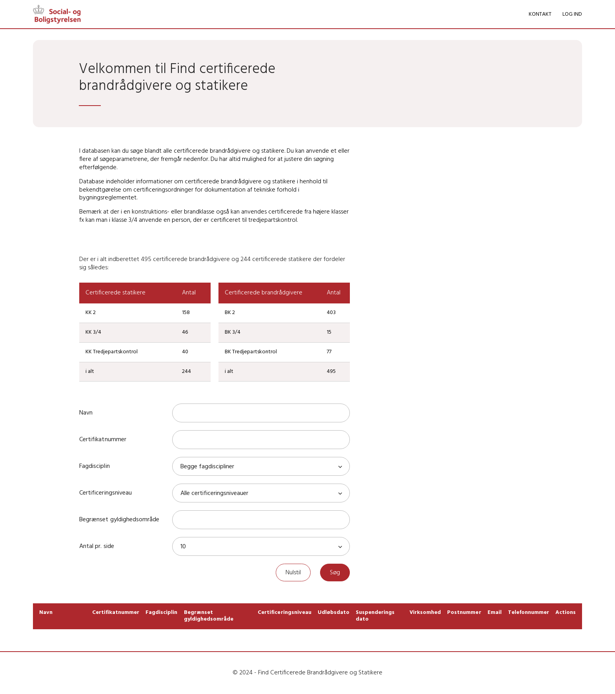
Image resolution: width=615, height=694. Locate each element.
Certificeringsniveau (105, 493)
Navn (86, 413)
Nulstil (293, 573)
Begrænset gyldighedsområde (119, 520)
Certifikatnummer (102, 440)
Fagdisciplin (94, 466)
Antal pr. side (96, 546)
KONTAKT (540, 14)
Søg (335, 573)
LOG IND (572, 14)
